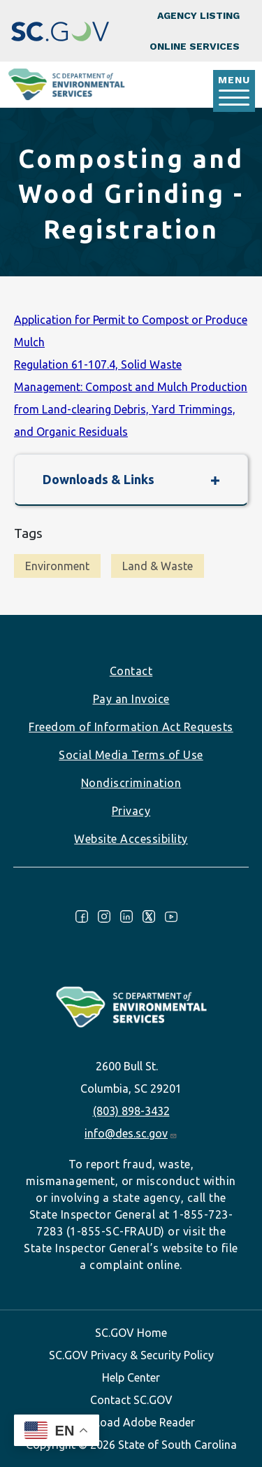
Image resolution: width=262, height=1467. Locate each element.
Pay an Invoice (131, 699)
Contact (131, 671)
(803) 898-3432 (131, 1111)
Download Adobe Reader (131, 1422)
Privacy (131, 811)
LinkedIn (126, 916)
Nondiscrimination (131, 783)
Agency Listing (198, 15)
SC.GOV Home (131, 1332)
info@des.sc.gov (131, 1133)
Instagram (104, 916)
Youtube (171, 916)
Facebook (81, 916)
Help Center (131, 1377)
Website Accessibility (131, 838)
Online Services (195, 46)
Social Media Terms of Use (131, 755)
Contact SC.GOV (131, 1400)
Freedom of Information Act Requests (131, 727)
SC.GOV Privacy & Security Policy (131, 1355)
